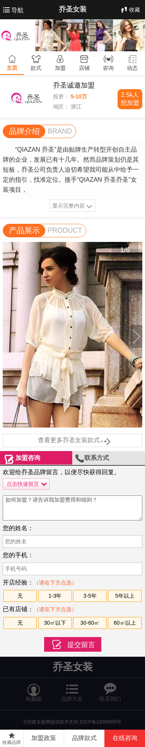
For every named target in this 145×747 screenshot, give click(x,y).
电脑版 (34, 689)
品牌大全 (72, 689)
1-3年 (54, 596)
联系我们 (110, 689)
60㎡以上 (125, 623)
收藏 (130, 10)
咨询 (108, 68)
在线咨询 (125, 738)
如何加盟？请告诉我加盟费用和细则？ (72, 508)
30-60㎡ (90, 623)
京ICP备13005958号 (100, 722)
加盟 (60, 68)
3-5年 (89, 596)
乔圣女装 (73, 9)
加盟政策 (43, 738)
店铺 (84, 68)
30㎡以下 (55, 623)
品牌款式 (84, 738)
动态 (132, 68)
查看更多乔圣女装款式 (72, 441)
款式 (36, 68)
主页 (12, 68)
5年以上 (125, 596)
